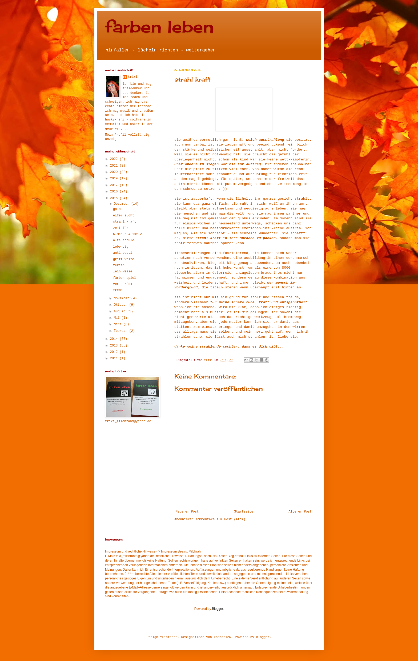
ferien (118, 265)
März (118, 324)
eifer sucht (123, 215)
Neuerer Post (187, 512)
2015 (115, 198)
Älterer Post (300, 512)
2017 (115, 185)
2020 (115, 172)
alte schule (123, 240)
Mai (118, 318)
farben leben (159, 26)
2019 (115, 178)
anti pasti (122, 253)
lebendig (120, 247)
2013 (115, 346)
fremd (118, 290)
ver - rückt (123, 284)
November (122, 298)
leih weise (122, 271)
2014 (115, 339)
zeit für (120, 228)
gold (117, 209)
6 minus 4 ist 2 (127, 234)
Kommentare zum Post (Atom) (220, 519)
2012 (115, 352)
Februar (121, 331)
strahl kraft (124, 222)
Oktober (121, 305)
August (120, 311)
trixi (133, 77)
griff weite (123, 259)
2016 (115, 192)
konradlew (222, 637)
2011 (115, 358)
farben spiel (124, 278)
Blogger (217, 609)
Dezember (122, 204)
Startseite (243, 512)
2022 (115, 159)
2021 (115, 166)
